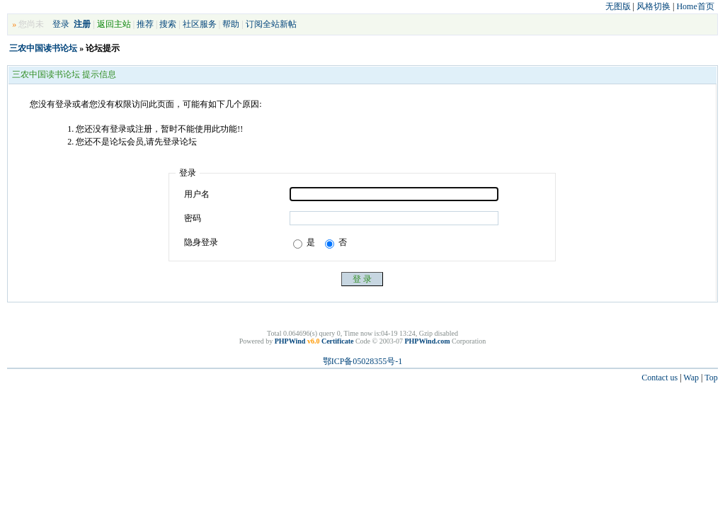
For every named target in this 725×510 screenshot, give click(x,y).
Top (711, 377)
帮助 (230, 24)
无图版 (618, 6)
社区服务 (200, 24)
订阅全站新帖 (271, 24)
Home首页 (695, 6)
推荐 (145, 24)
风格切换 (653, 6)
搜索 (167, 24)
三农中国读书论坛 (43, 48)
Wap (691, 377)
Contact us (659, 377)
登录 (60, 24)
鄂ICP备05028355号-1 (363, 361)
